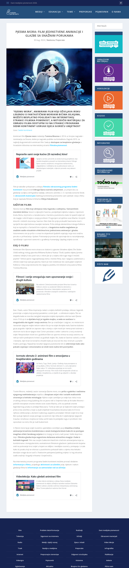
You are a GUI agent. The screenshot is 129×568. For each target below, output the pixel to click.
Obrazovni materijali (109, 538)
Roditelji (79, 532)
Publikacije (109, 556)
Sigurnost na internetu (50, 538)
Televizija (20, 538)
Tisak (20, 550)
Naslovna (51, 41)
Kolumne (79, 562)
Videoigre (20, 562)
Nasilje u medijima (49, 550)
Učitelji (79, 538)
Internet (20, 556)
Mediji (39, 13)
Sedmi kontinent (25, 131)
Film (20, 532)
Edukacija (55, 13)
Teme (70, 13)
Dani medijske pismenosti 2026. (24, 3)
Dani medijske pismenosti (109, 532)
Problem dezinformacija (49, 532)
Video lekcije (109, 544)
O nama (116, 13)
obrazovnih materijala (25, 197)
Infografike (109, 550)
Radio (20, 544)
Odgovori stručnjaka (79, 556)
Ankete (109, 562)
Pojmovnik (101, 13)
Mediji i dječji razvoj (49, 544)
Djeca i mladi (79, 544)
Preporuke (85, 13)
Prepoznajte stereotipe (50, 556)
